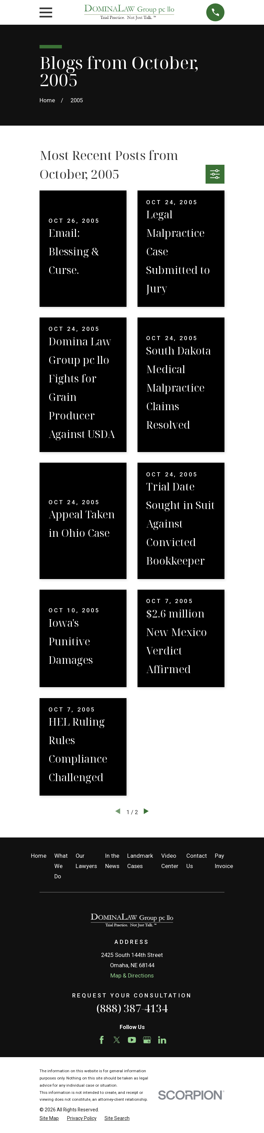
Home (38, 856)
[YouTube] (132, 1040)
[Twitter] (117, 1040)
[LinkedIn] (162, 1040)
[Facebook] (102, 1040)
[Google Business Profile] (147, 1040)
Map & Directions (132, 975)
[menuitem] (49, 1118)
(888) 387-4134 (132, 1008)
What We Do (61, 866)
